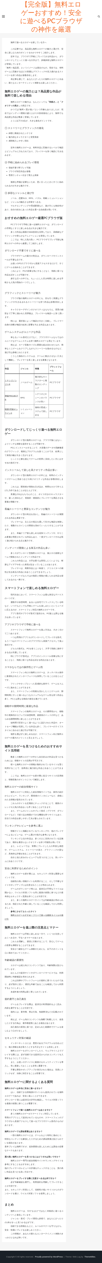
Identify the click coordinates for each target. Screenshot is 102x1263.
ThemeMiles (89, 1257)
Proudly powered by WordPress (49, 1257)
